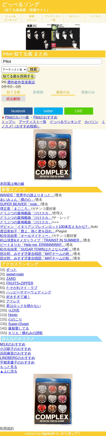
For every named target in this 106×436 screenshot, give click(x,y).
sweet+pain (15, 274)
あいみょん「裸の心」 (17, 199)
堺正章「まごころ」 (15, 208)
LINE (79, 111)
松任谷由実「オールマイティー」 (26, 236)
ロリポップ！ (70, 433)
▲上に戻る (8, 371)
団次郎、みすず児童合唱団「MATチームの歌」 (36, 254)
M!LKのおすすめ (12, 344)
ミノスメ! (95, 16)
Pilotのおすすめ (45, 117)
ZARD (11, 279)
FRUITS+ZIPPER (19, 283)
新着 (32, 18)
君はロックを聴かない (23, 306)
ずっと (11, 270)
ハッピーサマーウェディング (28, 292)
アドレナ (13, 301)
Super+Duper (18, 324)
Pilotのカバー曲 (17, 117)
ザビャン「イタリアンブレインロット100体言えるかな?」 (45, 227)
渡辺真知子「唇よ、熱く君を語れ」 (27, 231)
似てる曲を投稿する (18, 76)
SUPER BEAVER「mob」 (20, 204)
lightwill (48, 433)
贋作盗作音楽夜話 (21, 82)
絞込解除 (13, 99)
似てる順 (13, 92)
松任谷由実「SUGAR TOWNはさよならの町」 (36, 249)
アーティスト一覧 (32, 122)
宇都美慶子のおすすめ (17, 362)
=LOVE (13, 310)
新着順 (38, 92)
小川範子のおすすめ (15, 349)
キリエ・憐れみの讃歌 (25, 333)
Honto (12, 315)
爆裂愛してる (18, 328)
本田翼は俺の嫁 (12, 184)
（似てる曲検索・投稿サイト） (26, 10)
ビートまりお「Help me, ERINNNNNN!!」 (32, 245)
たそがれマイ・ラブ (21, 288)
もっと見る (8, 367)
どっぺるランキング (65, 122)
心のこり (15, 319)
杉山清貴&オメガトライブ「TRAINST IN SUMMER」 (41, 240)
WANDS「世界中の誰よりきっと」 (27, 195)
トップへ (8, 122)
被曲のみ (63, 92)
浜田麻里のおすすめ (15, 353)
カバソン (74, 16)
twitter (48, 111)
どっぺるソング (21, 4)
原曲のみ (88, 92)
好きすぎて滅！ (18, 297)
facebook (18, 111)
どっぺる (10, 18)
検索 (33, 69)
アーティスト (53, 18)
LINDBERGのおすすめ (17, 358)
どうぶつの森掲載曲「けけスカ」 (26, 213)
